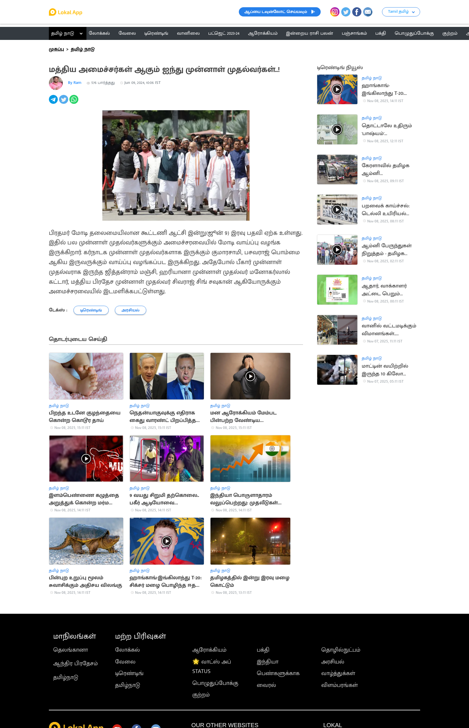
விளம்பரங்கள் (339, 685)
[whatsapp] (74, 102)
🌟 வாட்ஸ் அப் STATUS (211, 667)
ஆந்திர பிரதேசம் (75, 663)
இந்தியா (267, 662)
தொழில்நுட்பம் (340, 650)
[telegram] (54, 102)
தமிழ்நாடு (65, 677)
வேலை (125, 662)
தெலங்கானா (70, 650)
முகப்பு (56, 49)
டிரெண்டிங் (129, 673)
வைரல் (266, 685)
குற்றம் (201, 695)
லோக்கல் (127, 650)
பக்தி (263, 650)
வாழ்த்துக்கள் (338, 673)
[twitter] (64, 102)
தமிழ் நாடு (62, 33)
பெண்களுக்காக (278, 673)
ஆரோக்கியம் (209, 650)
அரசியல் (332, 662)
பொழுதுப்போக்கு (215, 683)
